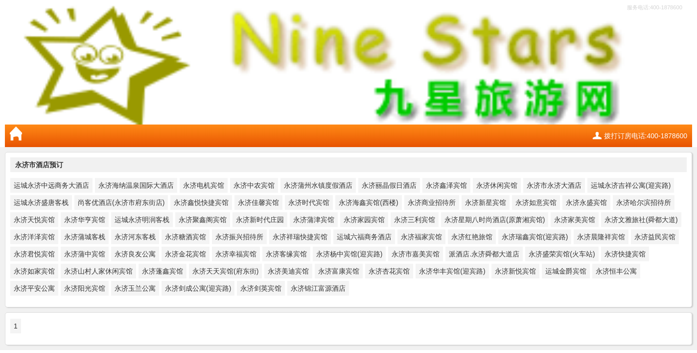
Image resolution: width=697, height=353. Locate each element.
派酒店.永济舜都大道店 (484, 254)
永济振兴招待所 (239, 237)
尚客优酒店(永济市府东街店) (121, 202)
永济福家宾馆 (421, 237)
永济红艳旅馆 (471, 237)
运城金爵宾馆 (565, 271)
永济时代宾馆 (308, 202)
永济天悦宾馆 (34, 220)
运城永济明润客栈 (142, 220)
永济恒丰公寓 (616, 271)
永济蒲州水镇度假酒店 (318, 185)
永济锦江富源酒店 (318, 288)
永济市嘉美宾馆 (416, 254)
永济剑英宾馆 (260, 288)
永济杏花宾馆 (389, 271)
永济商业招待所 (432, 202)
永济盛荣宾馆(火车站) (562, 254)
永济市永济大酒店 (554, 185)
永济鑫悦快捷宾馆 (201, 202)
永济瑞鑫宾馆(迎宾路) (535, 237)
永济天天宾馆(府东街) (225, 271)
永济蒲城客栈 (84, 237)
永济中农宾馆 (254, 185)
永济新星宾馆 (485, 202)
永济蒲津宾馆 (313, 220)
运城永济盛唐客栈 (41, 202)
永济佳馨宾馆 (258, 202)
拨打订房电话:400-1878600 (645, 136)
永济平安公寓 (34, 288)
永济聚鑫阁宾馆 (203, 220)
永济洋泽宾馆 (34, 237)
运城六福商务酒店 (364, 237)
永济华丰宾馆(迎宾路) (452, 271)
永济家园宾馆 (364, 220)
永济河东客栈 (135, 237)
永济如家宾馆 (34, 271)
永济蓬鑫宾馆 (162, 271)
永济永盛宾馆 (586, 202)
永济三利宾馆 (414, 220)
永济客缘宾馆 (286, 254)
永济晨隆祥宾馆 (601, 237)
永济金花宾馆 (185, 254)
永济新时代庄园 (260, 220)
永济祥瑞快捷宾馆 (300, 237)
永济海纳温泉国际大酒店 (136, 185)
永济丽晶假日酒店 (389, 185)
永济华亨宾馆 (84, 220)
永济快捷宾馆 (625, 254)
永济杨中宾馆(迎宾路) (349, 254)
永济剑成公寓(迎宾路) (198, 288)
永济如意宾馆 (536, 202)
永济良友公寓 (135, 254)
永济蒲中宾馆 (84, 254)
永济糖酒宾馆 (185, 237)
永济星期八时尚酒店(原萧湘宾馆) (494, 220)
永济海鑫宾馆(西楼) (368, 202)
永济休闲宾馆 (496, 185)
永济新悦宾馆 (515, 271)
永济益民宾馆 (654, 237)
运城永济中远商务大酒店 (51, 185)
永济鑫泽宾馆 (446, 185)
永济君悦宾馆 (34, 254)
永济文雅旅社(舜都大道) (640, 220)
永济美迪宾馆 (288, 271)
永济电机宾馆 (203, 185)
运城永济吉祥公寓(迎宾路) (631, 185)
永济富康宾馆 (338, 271)
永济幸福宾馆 (235, 254)
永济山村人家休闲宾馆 (98, 271)
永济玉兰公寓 (135, 288)
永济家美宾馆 (574, 220)
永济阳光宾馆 (84, 288)
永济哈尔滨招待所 (643, 202)
